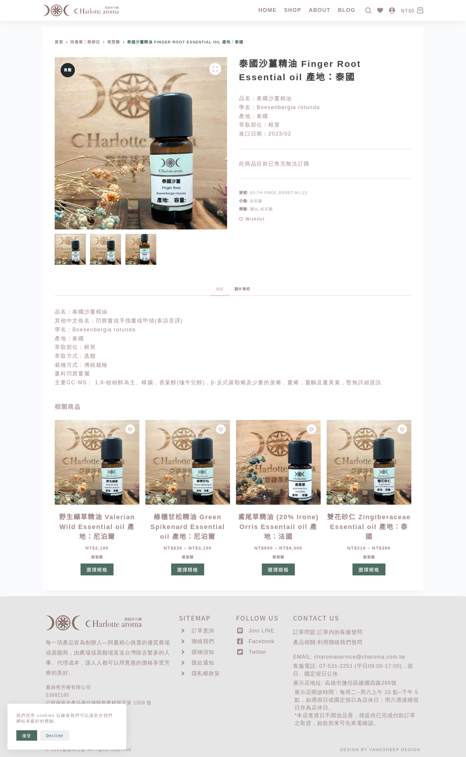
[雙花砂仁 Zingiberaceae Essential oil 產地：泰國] (369, 462)
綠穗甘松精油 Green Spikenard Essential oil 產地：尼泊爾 (187, 526)
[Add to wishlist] (252, 218)
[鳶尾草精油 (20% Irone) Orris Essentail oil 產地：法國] (278, 462)
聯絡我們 (340, 642)
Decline (55, 735)
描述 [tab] (219, 289)
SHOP (292, 10)
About (319, 10)
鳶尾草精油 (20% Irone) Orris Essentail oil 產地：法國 (278, 526)
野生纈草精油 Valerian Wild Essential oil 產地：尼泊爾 (97, 526)
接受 (26, 735)
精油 (254, 209)
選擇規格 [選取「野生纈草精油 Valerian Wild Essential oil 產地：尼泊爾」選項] (97, 569)
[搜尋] (368, 10)
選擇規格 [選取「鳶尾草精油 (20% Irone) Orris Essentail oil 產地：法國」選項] (278, 569)
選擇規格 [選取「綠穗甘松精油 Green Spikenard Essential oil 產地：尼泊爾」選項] (187, 569)
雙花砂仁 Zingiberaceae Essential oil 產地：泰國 (369, 526)
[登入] (392, 10)
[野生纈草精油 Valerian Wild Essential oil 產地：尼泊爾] (97, 462)
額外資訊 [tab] (242, 289)
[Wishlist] (380, 10)
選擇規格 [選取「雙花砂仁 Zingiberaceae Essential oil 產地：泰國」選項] (369, 569)
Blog (346, 10)
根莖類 (256, 201)
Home (268, 10)
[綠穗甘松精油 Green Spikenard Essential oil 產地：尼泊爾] (187, 462)
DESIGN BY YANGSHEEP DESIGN (380, 749)
